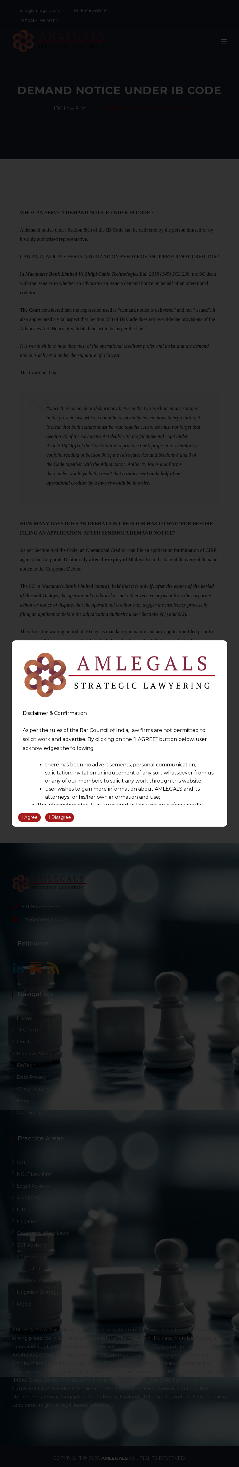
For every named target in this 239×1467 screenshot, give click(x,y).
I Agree (29, 817)
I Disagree (60, 817)
